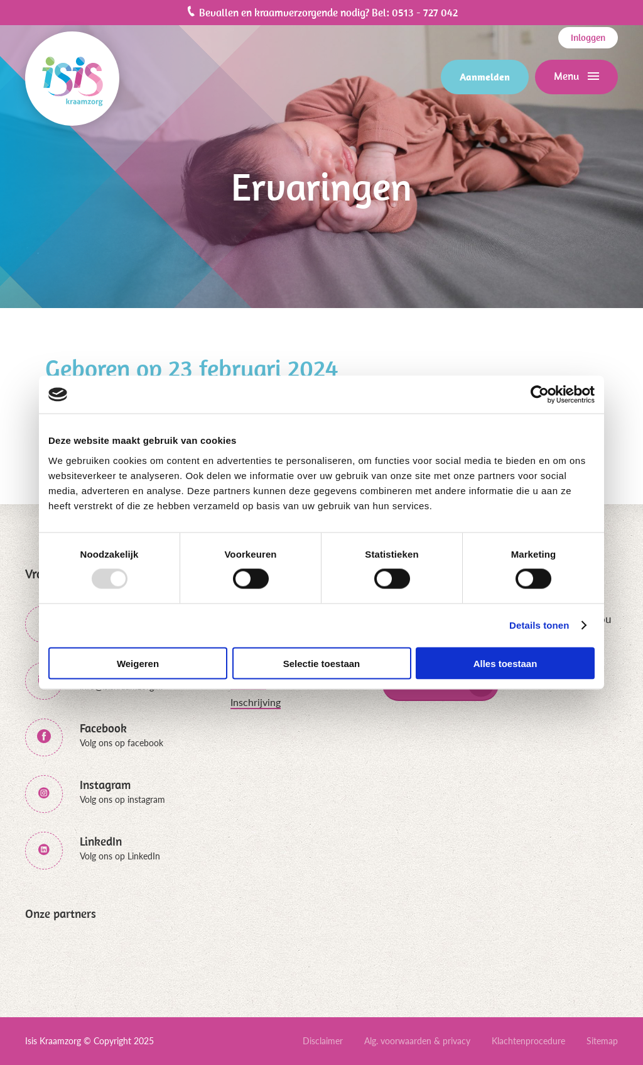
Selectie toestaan (321, 663)
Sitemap (602, 1040)
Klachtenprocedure (528, 1040)
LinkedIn (101, 841)
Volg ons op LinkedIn (120, 856)
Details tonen (539, 625)
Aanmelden (485, 76)
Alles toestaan (505, 663)
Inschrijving (255, 702)
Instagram (105, 785)
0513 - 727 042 (425, 12)
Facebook (103, 728)
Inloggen (588, 37)
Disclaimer (323, 1040)
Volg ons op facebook (121, 742)
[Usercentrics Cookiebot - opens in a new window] (540, 394)
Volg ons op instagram (122, 799)
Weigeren (138, 663)
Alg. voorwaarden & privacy (417, 1040)
